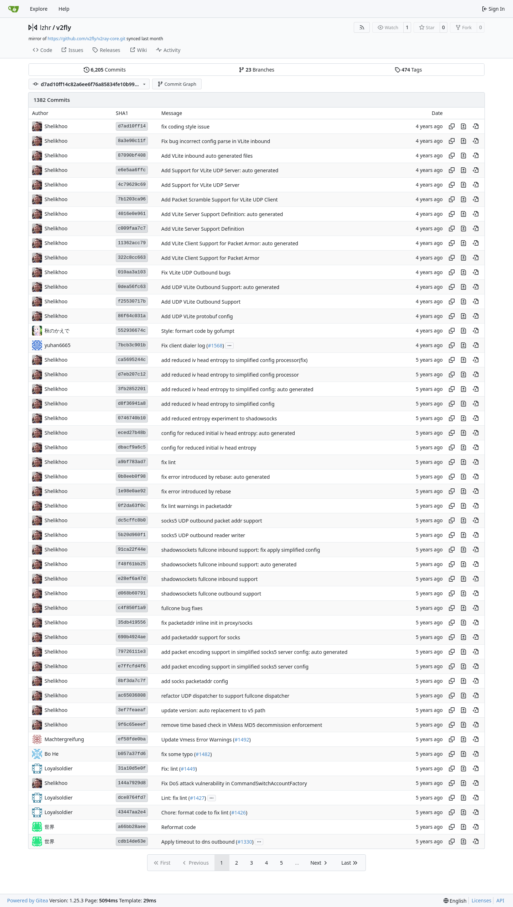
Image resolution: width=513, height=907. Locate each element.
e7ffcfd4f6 (132, 666)
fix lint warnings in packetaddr (196, 506)
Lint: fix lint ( (175, 798)
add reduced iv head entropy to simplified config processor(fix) (234, 360)
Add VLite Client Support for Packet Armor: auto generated (229, 243)
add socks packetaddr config (194, 681)
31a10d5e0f (132, 768)
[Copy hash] (451, 126)
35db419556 (132, 622)
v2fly (63, 27)
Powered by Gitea (27, 900)
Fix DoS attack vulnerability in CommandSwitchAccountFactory (234, 783)
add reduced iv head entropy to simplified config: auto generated (237, 389)
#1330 (245, 841)
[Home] (14, 8)
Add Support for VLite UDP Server (200, 185)
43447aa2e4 (132, 812)
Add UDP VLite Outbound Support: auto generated (220, 287)
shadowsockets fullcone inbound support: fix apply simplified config (240, 549)
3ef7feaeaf (132, 710)
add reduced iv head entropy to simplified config (218, 403)
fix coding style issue (185, 126)
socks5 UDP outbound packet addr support (211, 520)
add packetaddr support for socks (200, 637)
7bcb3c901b (132, 345)
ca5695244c (132, 359)
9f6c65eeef (132, 724)
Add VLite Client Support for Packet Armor (210, 258)
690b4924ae (132, 637)
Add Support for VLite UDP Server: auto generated (220, 170)
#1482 (203, 754)
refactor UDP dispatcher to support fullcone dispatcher (225, 695)
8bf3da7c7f (132, 680)
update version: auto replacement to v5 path (213, 710)
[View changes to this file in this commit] (463, 126)
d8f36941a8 (132, 403)
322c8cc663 (132, 257)
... (229, 344)
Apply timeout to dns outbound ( (199, 841)
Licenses (482, 900)
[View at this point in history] (475, 126)
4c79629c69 (132, 184)
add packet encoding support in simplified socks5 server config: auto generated (254, 652)
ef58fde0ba (132, 739)
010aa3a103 (132, 272)
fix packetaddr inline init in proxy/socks (207, 622)
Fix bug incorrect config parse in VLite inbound (215, 141)
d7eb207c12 (132, 374)
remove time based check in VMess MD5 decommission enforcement (241, 725)
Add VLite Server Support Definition (202, 228)
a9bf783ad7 (132, 462)
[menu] (455, 900)
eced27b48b (132, 432)
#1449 (188, 768)
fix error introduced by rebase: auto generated (215, 476)
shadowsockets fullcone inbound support (209, 579)
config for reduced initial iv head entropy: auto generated (228, 433)
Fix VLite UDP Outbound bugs (195, 272)
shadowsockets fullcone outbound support (211, 593)
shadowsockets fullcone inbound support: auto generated (229, 564)
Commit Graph (176, 84)
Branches (256, 69)
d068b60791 (132, 593)
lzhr (45, 27)
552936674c (132, 330)
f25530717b (132, 301)
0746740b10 (132, 418)
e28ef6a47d (132, 578)
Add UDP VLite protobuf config (197, 316)
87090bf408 (132, 155)
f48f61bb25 (132, 564)
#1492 (241, 739)
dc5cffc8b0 (132, 520)
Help (63, 8)
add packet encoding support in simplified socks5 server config (235, 666)
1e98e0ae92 (132, 491)
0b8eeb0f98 (132, 476)
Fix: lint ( (171, 768)
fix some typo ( (178, 754)
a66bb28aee (132, 826)
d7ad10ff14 (132, 126)
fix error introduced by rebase (196, 491)
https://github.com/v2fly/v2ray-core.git (86, 39)
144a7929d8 (132, 783)
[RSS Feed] (362, 27)
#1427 (197, 798)
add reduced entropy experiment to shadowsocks (219, 418)
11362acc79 (132, 243)
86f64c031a (132, 316)
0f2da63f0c (132, 505)
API (500, 900)
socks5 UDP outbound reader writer (203, 535)
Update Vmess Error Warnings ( (198, 739)
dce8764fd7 (132, 797)
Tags (408, 69)
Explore (38, 8)
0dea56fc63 (132, 286)
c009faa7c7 (132, 228)
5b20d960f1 (132, 535)
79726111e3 (132, 651)
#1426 (238, 812)
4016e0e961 (132, 213)
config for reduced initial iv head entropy (208, 447)
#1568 (215, 345)
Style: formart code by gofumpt (197, 330)
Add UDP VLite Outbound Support (200, 301)
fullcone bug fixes (182, 608)
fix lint (168, 462)
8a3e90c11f (132, 140)
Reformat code (178, 827)
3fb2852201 (132, 389)
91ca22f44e (132, 549)
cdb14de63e (132, 841)
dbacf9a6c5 (132, 447)
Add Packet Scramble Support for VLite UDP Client (219, 199)
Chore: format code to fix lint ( (196, 812)
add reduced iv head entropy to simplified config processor (230, 374)
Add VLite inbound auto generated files (207, 155)
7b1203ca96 (132, 199)
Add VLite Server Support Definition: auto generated (222, 214)
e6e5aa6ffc (132, 170)
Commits (105, 69)
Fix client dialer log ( (184, 345)
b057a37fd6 (132, 753)
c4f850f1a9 (132, 607)
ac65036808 (132, 695)
